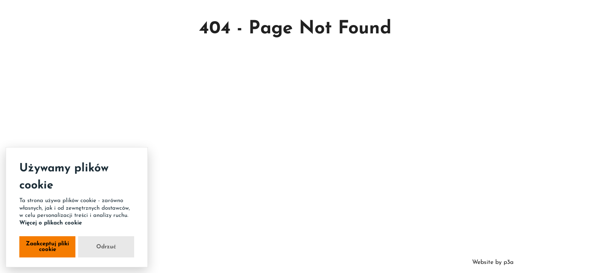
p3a (507, 262)
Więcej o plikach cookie (50, 223)
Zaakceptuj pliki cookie (47, 247)
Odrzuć (106, 247)
